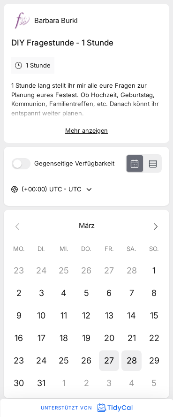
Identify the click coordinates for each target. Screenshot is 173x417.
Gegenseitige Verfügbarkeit (74, 163)
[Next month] (154, 225)
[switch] (21, 163)
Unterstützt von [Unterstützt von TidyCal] (86, 407)
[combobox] (22, 189)
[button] (109, 360)
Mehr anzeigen (86, 130)
